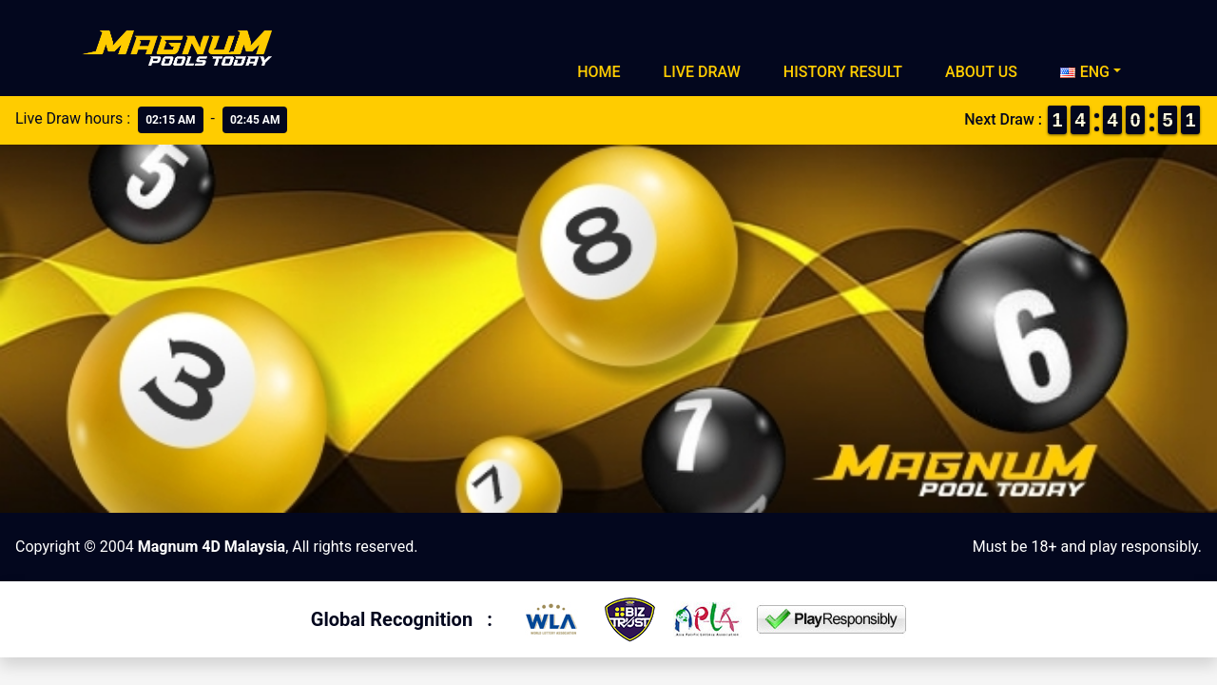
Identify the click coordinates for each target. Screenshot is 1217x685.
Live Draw (702, 72)
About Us (981, 72)
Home (598, 72)
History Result (842, 72)
